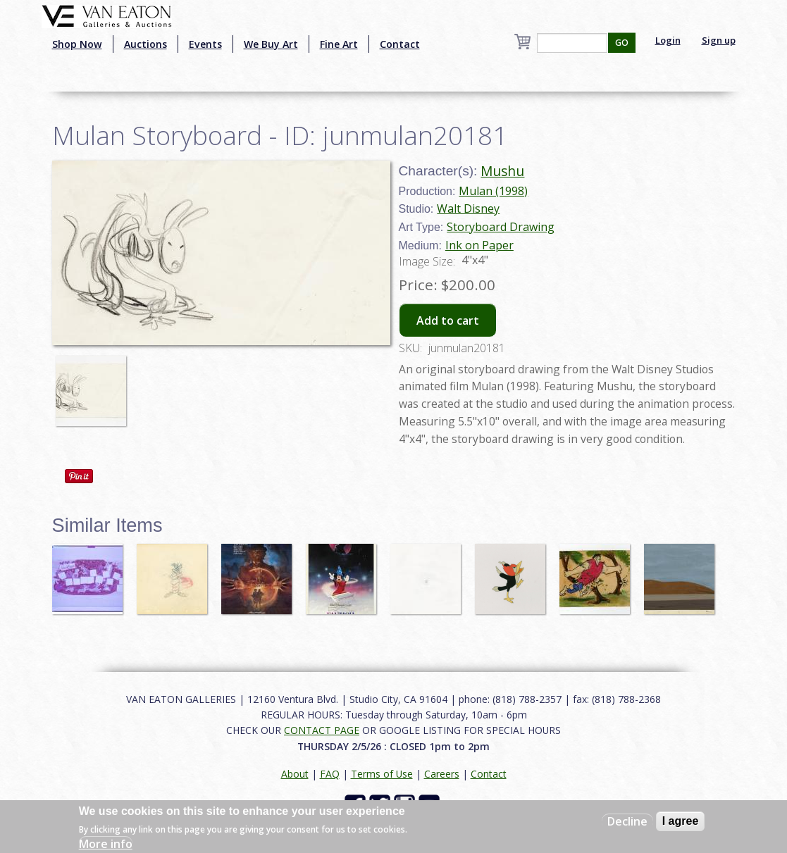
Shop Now (77, 44)
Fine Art (339, 44)
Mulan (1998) (493, 191)
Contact (400, 44)
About (295, 773)
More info (105, 844)
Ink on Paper (479, 245)
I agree (680, 821)
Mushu (502, 170)
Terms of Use (382, 773)
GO (621, 43)
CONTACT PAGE (321, 730)
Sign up (719, 40)
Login (668, 40)
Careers (441, 773)
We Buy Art (271, 44)
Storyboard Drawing (500, 227)
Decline (627, 821)
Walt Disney (468, 208)
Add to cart (447, 320)
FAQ (330, 773)
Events (205, 44)
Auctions (145, 44)
